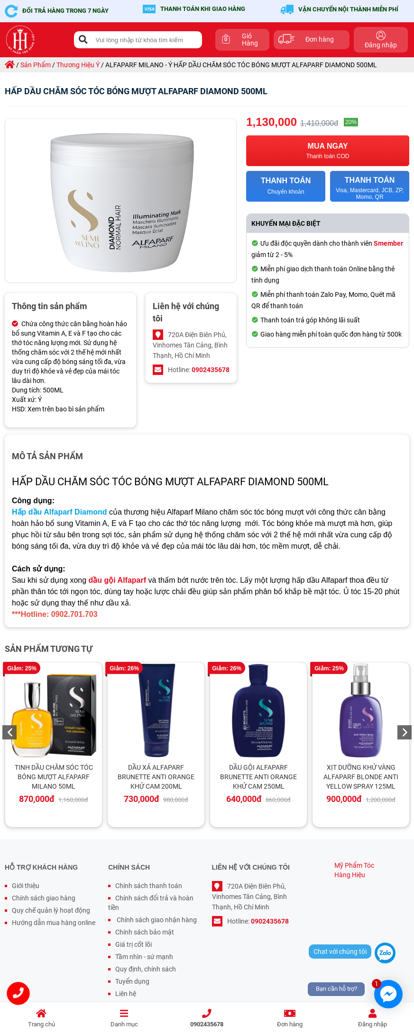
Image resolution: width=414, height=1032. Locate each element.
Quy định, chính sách (145, 969)
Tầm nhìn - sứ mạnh (144, 957)
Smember (388, 243)
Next (404, 732)
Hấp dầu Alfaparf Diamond (59, 512)
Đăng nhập (372, 1018)
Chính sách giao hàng (43, 898)
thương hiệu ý (78, 65)
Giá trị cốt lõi (133, 944)
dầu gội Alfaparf (118, 580)
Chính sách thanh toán (148, 886)
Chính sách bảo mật (144, 932)
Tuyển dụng (132, 981)
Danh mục (124, 1018)
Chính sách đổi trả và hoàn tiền (150, 902)
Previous (9, 732)
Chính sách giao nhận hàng (156, 920)
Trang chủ (41, 1018)
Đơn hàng (290, 1018)
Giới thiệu (25, 886)
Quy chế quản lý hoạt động (51, 910)
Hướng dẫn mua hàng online (53, 922)
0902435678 (207, 1018)
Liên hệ (125, 993)
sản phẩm (35, 65)
